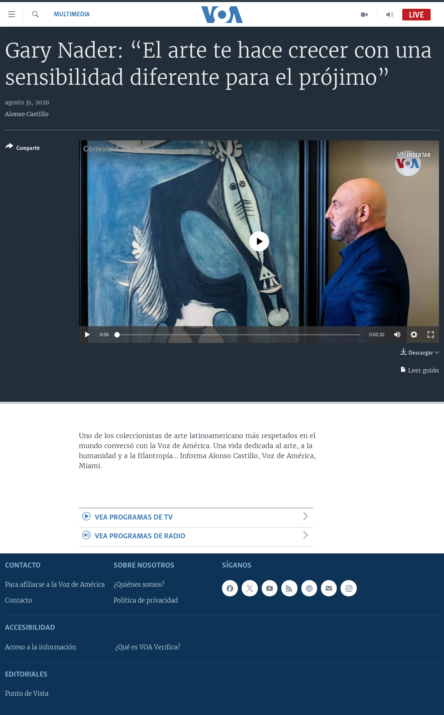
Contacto (18, 600)
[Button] (22, 148)
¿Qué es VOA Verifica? (147, 647)
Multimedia (72, 14)
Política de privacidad (146, 600)
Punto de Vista (26, 693)
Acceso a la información (40, 647)
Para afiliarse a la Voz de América (55, 584)
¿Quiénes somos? (139, 584)
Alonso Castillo (26, 114)
